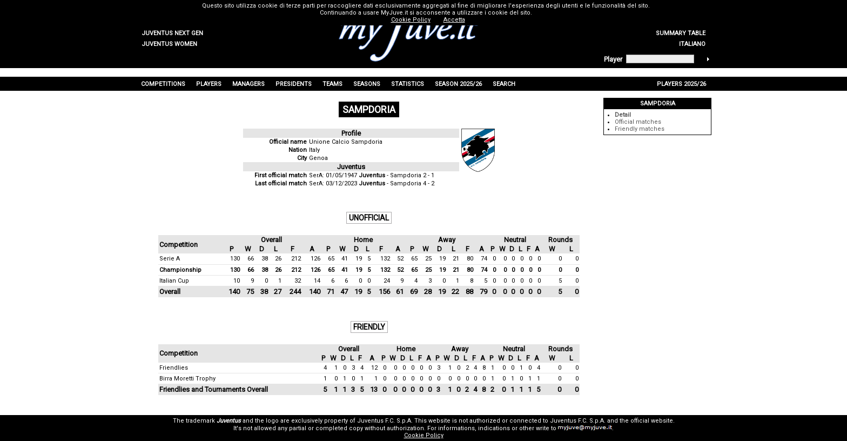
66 (250, 258)
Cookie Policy (423, 435)
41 (344, 258)
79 (483, 292)
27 (277, 292)
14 (317, 280)
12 (374, 367)
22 (455, 292)
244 (295, 292)
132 (385, 258)
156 (384, 292)
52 (400, 258)
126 (315, 258)
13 (374, 389)
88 (469, 292)
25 (428, 258)
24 (387, 280)
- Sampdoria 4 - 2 (396, 183)
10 (236, 280)
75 (250, 292)
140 (234, 292)
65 (331, 258)
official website (651, 420)
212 (296, 258)
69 (414, 292)
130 (235, 258)
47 (344, 292)
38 (264, 258)
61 (400, 292)
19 (358, 258)
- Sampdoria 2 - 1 (396, 175)
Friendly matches (639, 128)
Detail (623, 114)
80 (470, 258)
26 (278, 258)
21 (456, 258)
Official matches (638, 121)
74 (484, 258)
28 (428, 292)
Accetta (454, 19)
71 (330, 292)
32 (297, 280)
